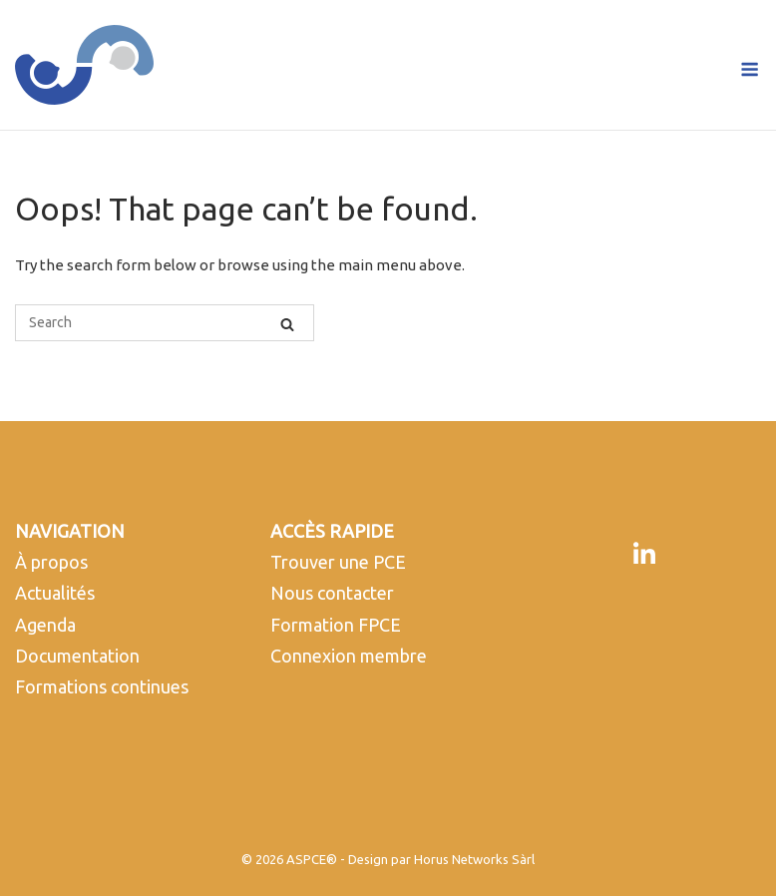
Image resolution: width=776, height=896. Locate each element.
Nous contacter (332, 593)
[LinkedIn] (644, 555)
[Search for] (164, 322)
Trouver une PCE (338, 562)
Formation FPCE (335, 625)
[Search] (287, 323)
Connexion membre (348, 656)
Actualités (55, 593)
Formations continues (102, 686)
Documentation (77, 656)
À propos (51, 562)
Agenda (45, 625)
